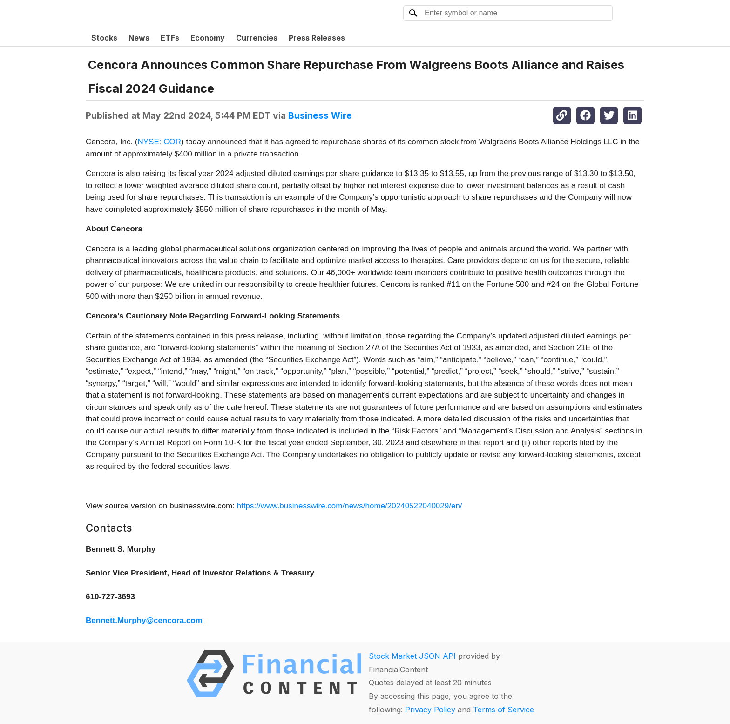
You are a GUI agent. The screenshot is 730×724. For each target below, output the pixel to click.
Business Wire (320, 115)
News (138, 37)
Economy (207, 37)
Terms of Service (503, 709)
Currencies (256, 37)
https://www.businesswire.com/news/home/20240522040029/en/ (349, 505)
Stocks (104, 37)
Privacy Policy (430, 709)
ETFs (170, 37)
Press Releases (317, 37)
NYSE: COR (160, 141)
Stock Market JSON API (412, 656)
